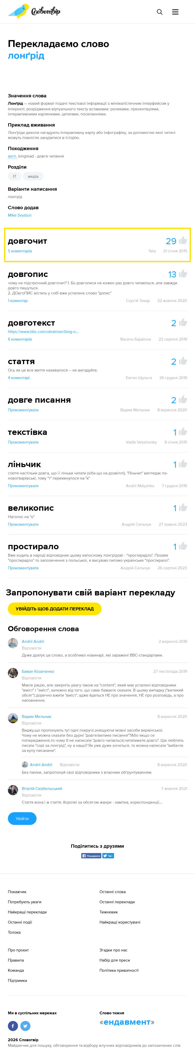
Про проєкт (18, 950)
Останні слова (113, 891)
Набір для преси (115, 960)
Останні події (20, 922)
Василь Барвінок (135, 339)
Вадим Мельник (135, 410)
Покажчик (17, 891)
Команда (16, 970)
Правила (16, 960)
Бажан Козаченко (38, 671)
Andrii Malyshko (140, 485)
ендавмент (127, 1022)
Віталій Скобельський (42, 788)
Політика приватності (119, 970)
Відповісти (31, 648)
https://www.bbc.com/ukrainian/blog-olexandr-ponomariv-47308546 (43, 331)
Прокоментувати (23, 410)
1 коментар (18, 300)
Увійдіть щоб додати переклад (55, 609)
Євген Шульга (139, 377)
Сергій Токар (138, 300)
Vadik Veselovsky (141, 442)
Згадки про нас (113, 950)
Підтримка (17, 980)
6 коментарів (20, 339)
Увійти (22, 818)
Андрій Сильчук (136, 524)
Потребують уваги (24, 901)
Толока (14, 932)
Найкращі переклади (27, 912)
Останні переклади (117, 901)
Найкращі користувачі (120, 922)
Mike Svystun (19, 215)
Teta (152, 251)
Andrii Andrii (33, 641)
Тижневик (109, 912)
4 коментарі (19, 377)
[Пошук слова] (159, 12)
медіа (33, 176)
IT (14, 176)
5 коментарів (20, 251)
